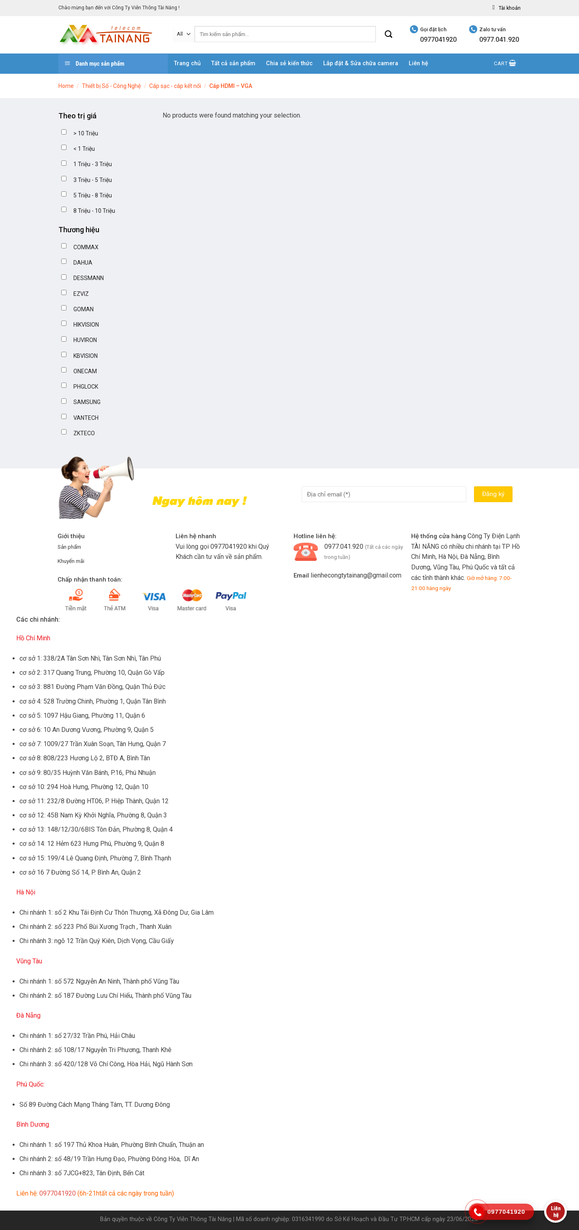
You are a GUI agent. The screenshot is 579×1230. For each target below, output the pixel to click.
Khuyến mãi (71, 561)
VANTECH (86, 418)
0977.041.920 (343, 546)
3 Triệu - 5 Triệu (92, 180)
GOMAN (83, 309)
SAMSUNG (87, 402)
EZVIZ (81, 294)
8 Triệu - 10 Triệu (94, 210)
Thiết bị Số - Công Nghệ (111, 86)
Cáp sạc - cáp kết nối (175, 86)
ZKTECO (84, 433)
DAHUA (82, 262)
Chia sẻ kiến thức (289, 63)
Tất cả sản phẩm (233, 63)
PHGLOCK (85, 386)
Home (66, 86)
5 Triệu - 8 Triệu (92, 195)
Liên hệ (418, 63)
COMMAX (86, 247)
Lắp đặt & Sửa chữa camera (360, 63)
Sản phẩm (69, 546)
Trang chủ (187, 63)
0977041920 (228, 546)
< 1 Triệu (84, 148)
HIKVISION (86, 324)
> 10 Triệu (85, 133)
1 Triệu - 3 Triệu (92, 164)
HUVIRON (85, 340)
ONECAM (85, 371)
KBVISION (85, 356)
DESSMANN (88, 278)
